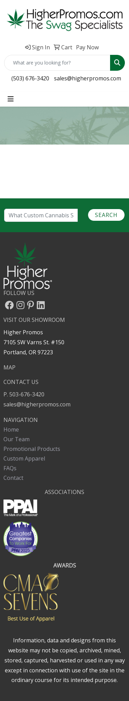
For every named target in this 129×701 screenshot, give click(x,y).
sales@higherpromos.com (87, 78)
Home (11, 429)
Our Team (16, 439)
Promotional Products (31, 449)
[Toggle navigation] (10, 99)
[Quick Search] (57, 63)
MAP (9, 367)
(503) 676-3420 (30, 78)
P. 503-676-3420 (23, 394)
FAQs (10, 468)
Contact (13, 478)
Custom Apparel (24, 458)
